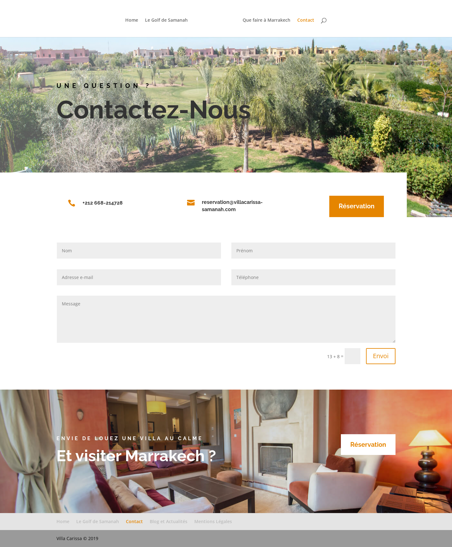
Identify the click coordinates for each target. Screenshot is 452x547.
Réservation (348, 206)
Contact (303, 19)
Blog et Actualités (168, 521)
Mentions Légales (213, 521)
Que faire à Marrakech (264, 19)
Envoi (381, 356)
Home (133, 19)
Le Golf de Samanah (168, 19)
